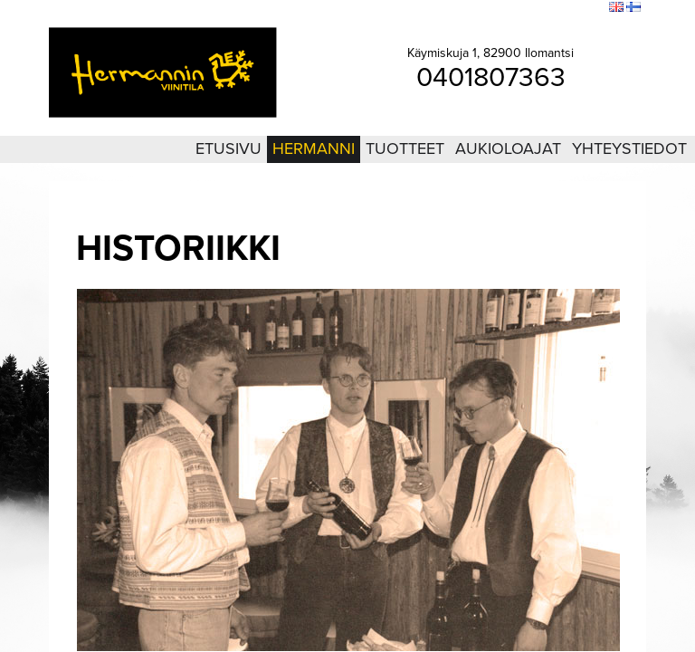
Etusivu (228, 148)
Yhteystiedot (629, 148)
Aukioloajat (508, 148)
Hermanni (313, 148)
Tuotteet (405, 148)
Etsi (591, 8)
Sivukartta (549, 8)
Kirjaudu (496, 8)
